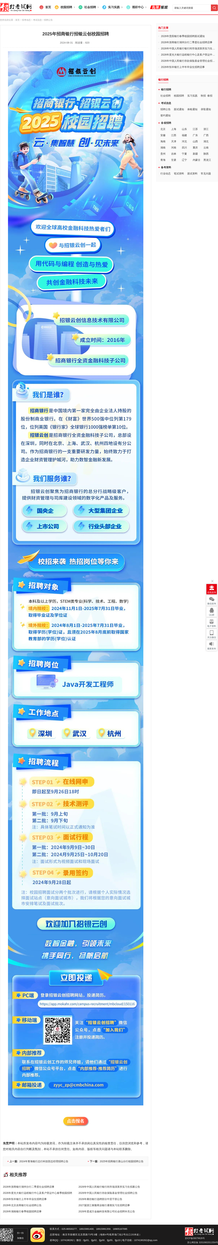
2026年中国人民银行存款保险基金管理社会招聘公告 (108, 1192)
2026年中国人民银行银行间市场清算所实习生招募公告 (109, 1186)
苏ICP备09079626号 (195, 1238)
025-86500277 (69, 1229)
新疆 (195, 153)
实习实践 (192, 95)
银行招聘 (166, 89)
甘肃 (173, 159)
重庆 (195, 147)
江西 (173, 135)
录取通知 (206, 109)
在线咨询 (211, 592)
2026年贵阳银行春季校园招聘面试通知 (183, 36)
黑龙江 (207, 159)
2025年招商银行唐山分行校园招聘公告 (117, 1161)
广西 (206, 135)
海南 (162, 141)
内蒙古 (196, 159)
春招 (209, 95)
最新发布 (211, 648)
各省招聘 (166, 122)
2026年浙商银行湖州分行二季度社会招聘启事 (28, 1186)
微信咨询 (211, 603)
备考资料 (166, 167)
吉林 (173, 153)
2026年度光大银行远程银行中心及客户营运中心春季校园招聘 (37, 1192)
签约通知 (165, 115)
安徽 (162, 135)
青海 (162, 159)
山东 (184, 129)
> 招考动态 (25, 20)
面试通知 (179, 109)
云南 (206, 147)
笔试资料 (179, 173)
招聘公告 (165, 109)
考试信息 (166, 103)
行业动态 (165, 173)
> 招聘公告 (47, 20)
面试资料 (192, 173)
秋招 (203, 95)
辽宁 (184, 159)
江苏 (195, 129)
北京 (162, 129)
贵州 (162, 153)
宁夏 (184, 153)
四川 (184, 147)
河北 (184, 141)
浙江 (206, 129)
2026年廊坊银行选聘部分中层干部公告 (100, 1199)
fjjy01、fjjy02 (90, 1240)
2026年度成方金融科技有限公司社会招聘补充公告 (106, 1211)
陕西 (206, 153)
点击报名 (75, 1121)
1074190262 (67, 1240)
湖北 (206, 141)
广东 (195, 135)
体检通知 (192, 109)
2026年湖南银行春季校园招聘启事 (22, 1211)
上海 (173, 129)
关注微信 (211, 637)
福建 (184, 135)
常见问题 (206, 173)
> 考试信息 (36, 20)
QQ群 (211, 615)
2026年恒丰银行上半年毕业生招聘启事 (25, 1199)
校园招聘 (179, 95)
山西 (195, 141)
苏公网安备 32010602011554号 (202, 1242)
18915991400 (86, 1229)
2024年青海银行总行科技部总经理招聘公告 (38, 1161)
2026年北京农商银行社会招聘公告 (22, 1205)
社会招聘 (165, 95)
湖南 (162, 147)
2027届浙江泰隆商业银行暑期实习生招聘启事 (104, 1205)
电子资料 (211, 626)
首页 (17, 20)
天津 (173, 141)
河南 (173, 147)
